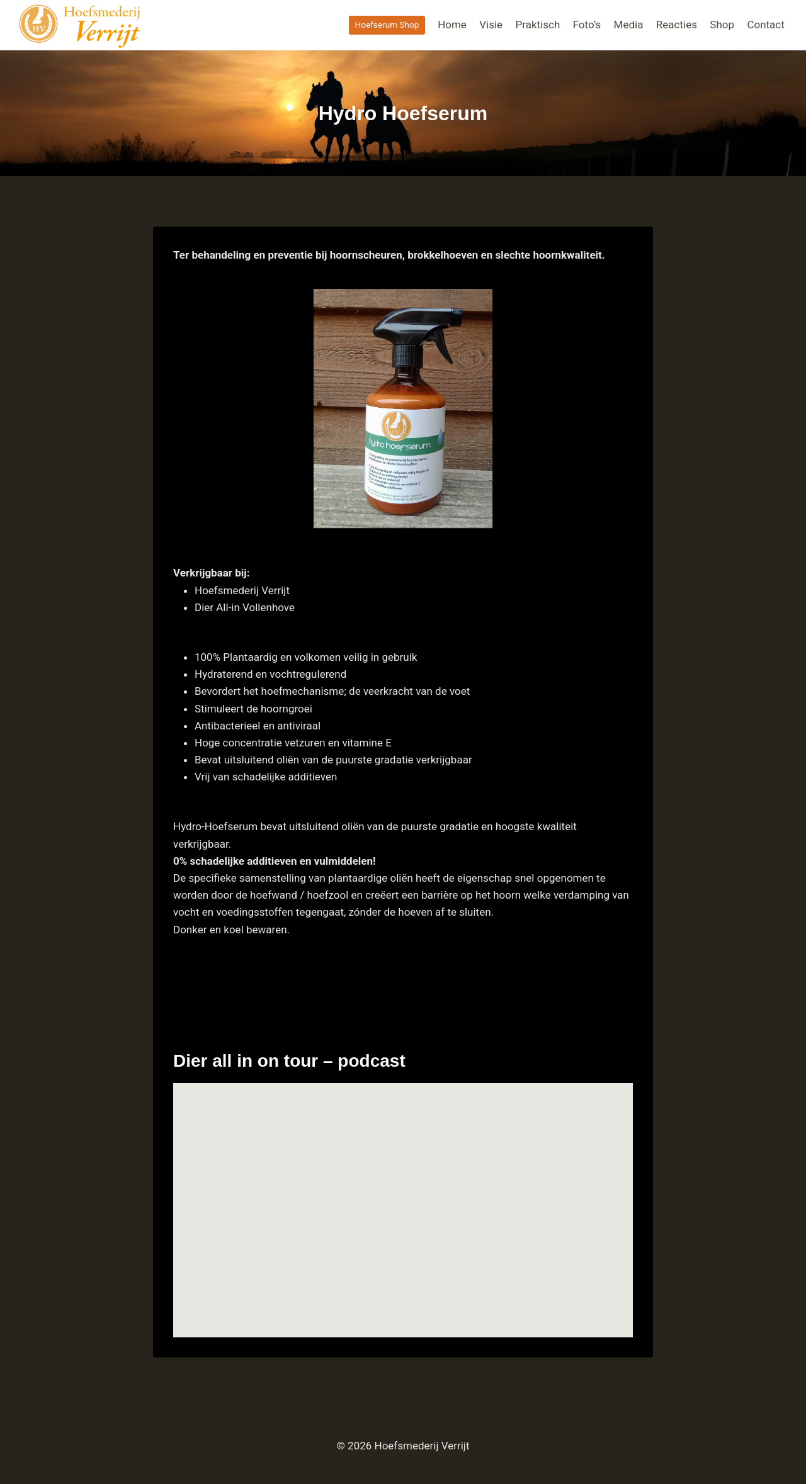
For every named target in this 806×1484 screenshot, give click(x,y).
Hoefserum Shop (387, 25)
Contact (765, 24)
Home (452, 24)
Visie (490, 24)
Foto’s (587, 24)
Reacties (676, 24)
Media (629, 24)
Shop (722, 24)
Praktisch (538, 24)
